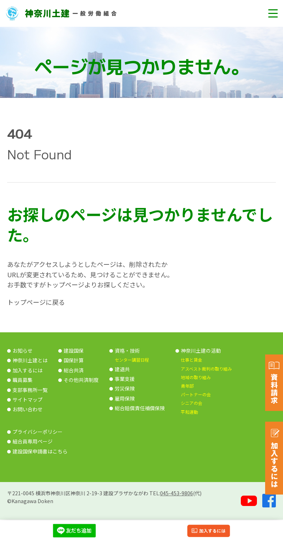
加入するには (28, 370)
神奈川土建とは (30, 360)
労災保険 (125, 388)
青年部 (187, 386)
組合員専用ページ (33, 441)
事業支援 (125, 378)
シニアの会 (191, 403)
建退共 (122, 369)
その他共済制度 (81, 379)
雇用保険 (125, 398)
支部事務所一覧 (30, 389)
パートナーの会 (196, 394)
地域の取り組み (196, 377)
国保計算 (74, 360)
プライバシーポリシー (38, 431)
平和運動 (189, 412)
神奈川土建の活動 (201, 350)
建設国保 (74, 350)
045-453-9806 (176, 493)
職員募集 (23, 379)
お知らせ (23, 350)
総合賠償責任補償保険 (140, 408)
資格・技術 (127, 350)
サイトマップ (28, 399)
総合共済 (74, 370)
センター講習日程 (132, 360)
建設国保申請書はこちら (40, 451)
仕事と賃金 (191, 360)
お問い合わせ (28, 409)
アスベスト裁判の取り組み (206, 369)
